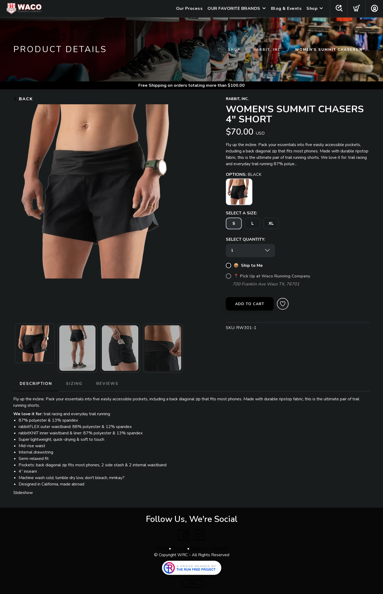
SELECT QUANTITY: (245, 239)
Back (23, 99)
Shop (311, 8)
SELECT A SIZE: (241, 213)
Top (193, 583)
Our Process (189, 8)
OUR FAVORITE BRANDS (233, 8)
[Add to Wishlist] (283, 304)
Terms (162, 548)
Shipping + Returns (209, 548)
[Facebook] (184, 535)
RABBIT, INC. (267, 49)
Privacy (179, 548)
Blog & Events (286, 8)
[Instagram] (199, 535)
